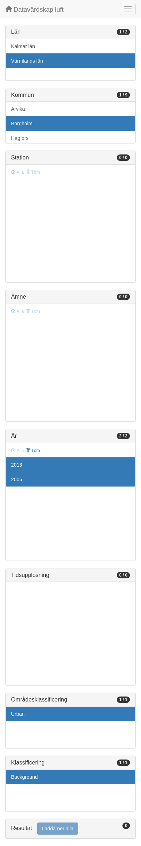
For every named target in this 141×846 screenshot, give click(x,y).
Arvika (18, 109)
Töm (33, 450)
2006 (16, 479)
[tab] (70, 829)
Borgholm (21, 123)
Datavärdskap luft (34, 9)
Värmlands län (27, 61)
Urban (18, 714)
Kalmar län (23, 46)
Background (24, 777)
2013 (16, 465)
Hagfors (20, 138)
